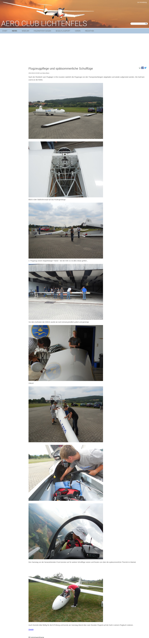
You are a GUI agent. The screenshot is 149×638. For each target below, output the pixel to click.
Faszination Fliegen (42, 31)
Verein (77, 31)
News (14, 31)
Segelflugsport (63, 31)
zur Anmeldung (142, 2)
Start (4, 31)
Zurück (31, 629)
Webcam (25, 31)
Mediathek (89, 31)
